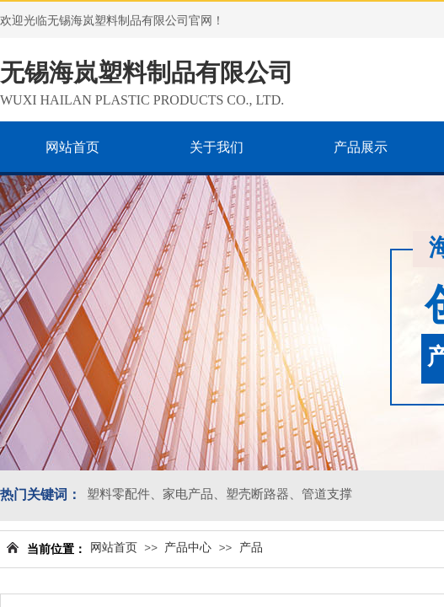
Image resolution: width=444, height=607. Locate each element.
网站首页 (113, 547)
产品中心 (187, 547)
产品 (251, 547)
